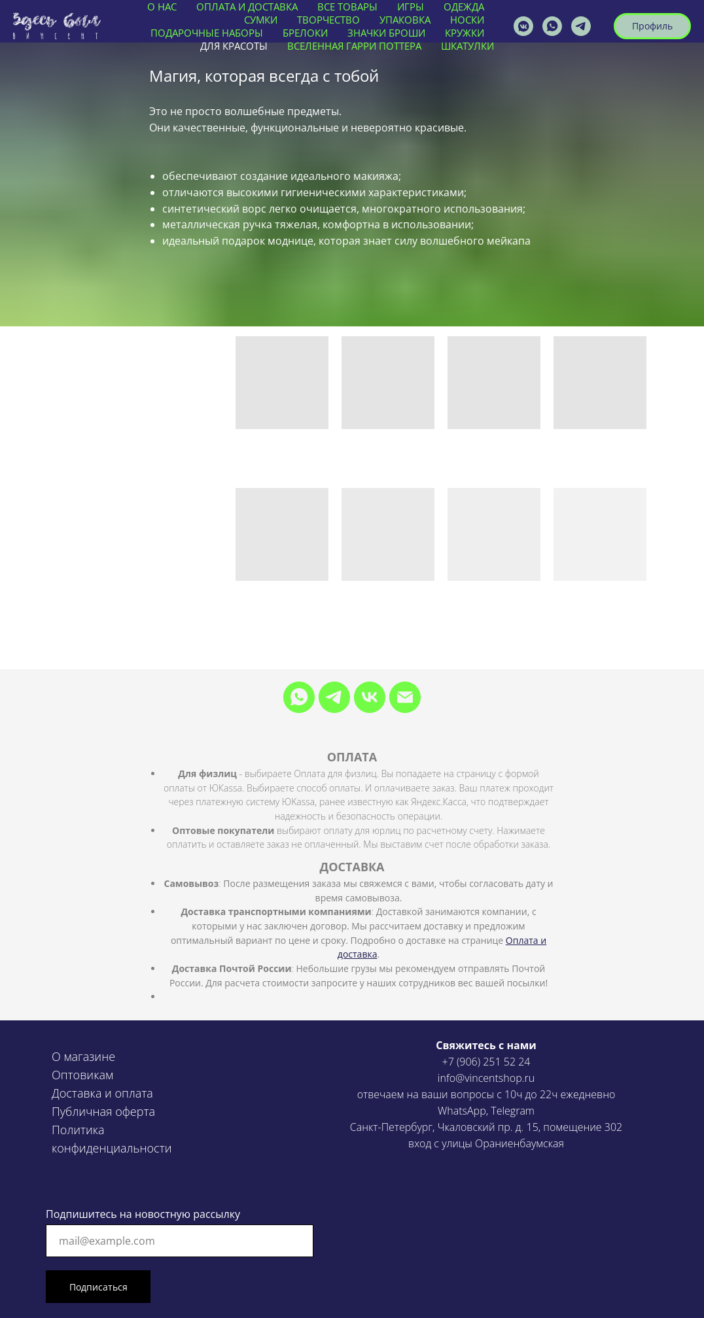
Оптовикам (82, 1075)
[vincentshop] (523, 26)
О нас (162, 6)
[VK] (369, 697)
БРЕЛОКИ (305, 32)
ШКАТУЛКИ (467, 45)
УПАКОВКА (405, 19)
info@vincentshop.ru (486, 1078)
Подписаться (98, 1287)
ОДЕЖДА (464, 6)
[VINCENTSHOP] (581, 26)
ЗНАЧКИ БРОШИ (386, 32)
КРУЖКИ (464, 32)
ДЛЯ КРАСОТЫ (234, 45)
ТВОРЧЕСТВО (328, 19)
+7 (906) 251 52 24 (486, 1061)
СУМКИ (260, 19)
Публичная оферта (103, 1111)
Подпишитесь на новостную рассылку (143, 1214)
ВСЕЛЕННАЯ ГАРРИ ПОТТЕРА (354, 45)
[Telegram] (334, 697)
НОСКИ (467, 19)
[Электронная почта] (405, 697)
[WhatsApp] (299, 697)
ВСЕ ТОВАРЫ (347, 6)
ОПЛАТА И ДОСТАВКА (247, 6)
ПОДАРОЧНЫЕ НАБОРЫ (206, 32)
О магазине (83, 1056)
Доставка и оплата (102, 1093)
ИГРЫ (410, 6)
